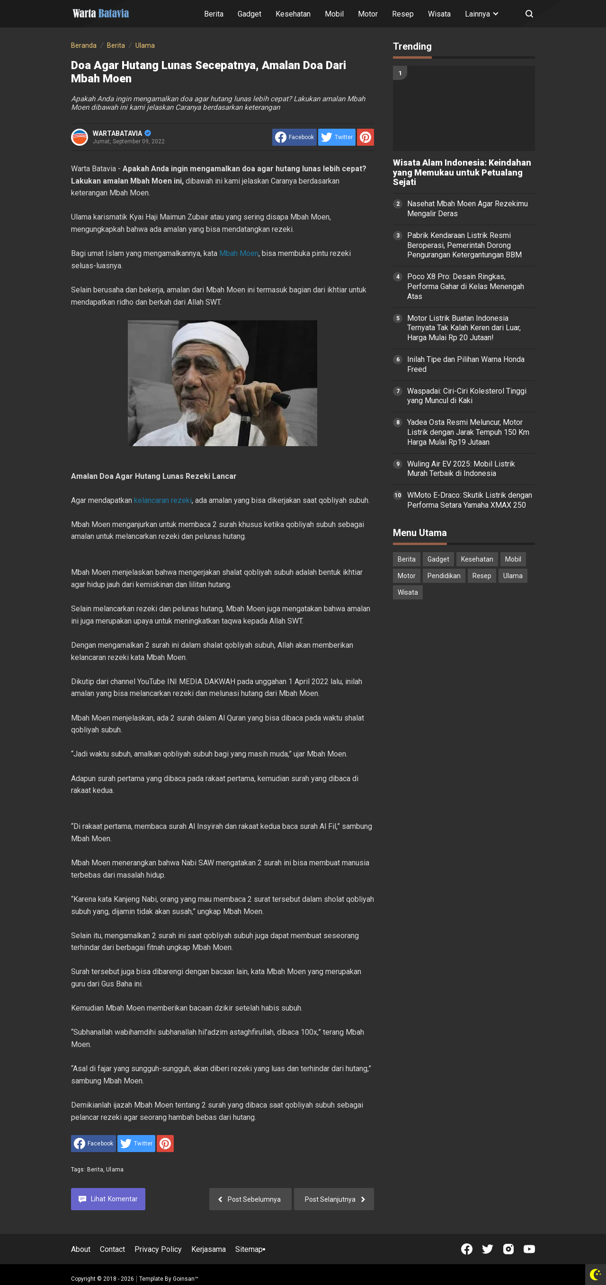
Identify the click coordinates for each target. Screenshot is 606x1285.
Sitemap (249, 1249)
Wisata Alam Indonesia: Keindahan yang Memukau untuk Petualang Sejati (462, 172)
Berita (213, 13)
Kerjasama (208, 1249)
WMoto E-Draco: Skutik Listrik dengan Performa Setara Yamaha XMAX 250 (469, 500)
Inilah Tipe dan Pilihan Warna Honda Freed (466, 364)
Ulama (115, 1169)
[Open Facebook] (466, 1249)
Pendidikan (444, 576)
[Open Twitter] (487, 1249)
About (80, 1249)
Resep (403, 13)
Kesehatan (293, 13)
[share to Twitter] (337, 137)
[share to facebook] (294, 137)
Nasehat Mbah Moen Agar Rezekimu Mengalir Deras (467, 208)
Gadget (249, 13)
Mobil (334, 13)
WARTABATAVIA (122, 133)
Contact (112, 1249)
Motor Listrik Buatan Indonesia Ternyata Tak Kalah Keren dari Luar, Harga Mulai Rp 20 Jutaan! (464, 328)
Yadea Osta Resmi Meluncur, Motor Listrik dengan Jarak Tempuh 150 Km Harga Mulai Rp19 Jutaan (468, 432)
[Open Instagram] (508, 1249)
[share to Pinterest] (365, 137)
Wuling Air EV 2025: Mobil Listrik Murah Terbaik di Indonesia (461, 468)
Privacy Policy (158, 1249)
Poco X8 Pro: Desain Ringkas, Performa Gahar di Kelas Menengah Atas (465, 286)
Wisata (439, 13)
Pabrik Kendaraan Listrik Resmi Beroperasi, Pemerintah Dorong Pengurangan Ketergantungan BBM (464, 245)
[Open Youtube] (529, 1249)
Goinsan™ (185, 1279)
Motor (368, 13)
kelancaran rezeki (163, 500)
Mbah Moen (238, 253)
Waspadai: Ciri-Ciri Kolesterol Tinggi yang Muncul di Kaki (466, 396)
